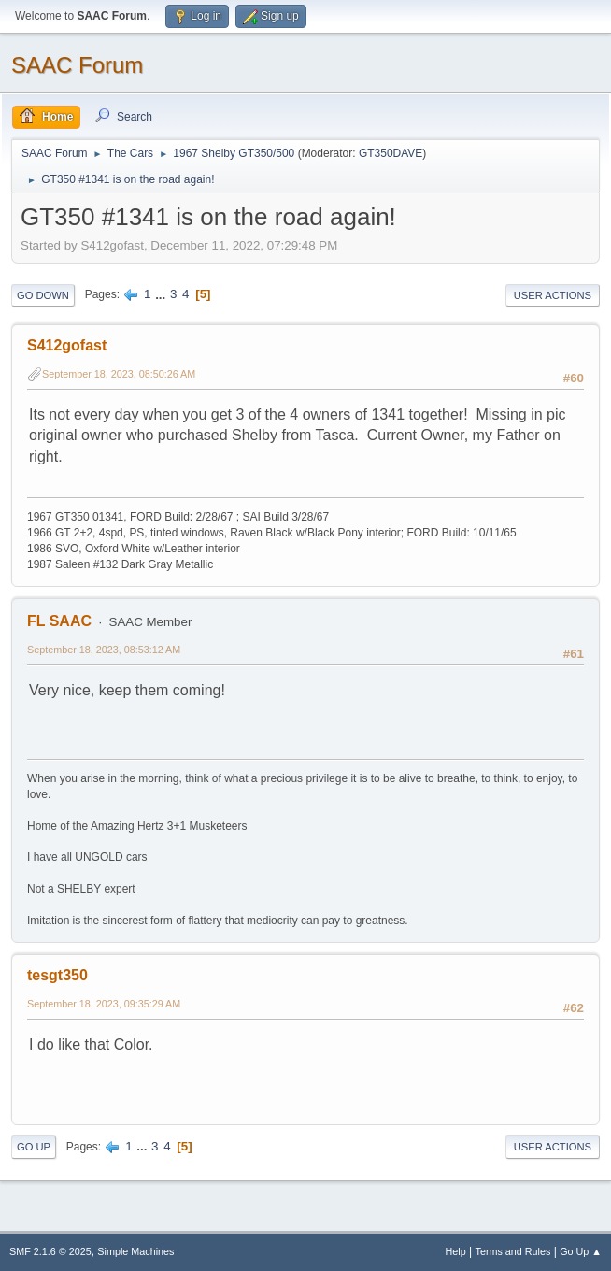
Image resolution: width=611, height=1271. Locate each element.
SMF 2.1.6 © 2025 (50, 1251)
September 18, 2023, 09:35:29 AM (103, 1003)
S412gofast (67, 345)
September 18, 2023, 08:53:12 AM (103, 649)
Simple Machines (135, 1251)
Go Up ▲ (581, 1251)
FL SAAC (59, 621)
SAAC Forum (77, 65)
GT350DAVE (390, 153)
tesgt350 (57, 975)
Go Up (33, 1146)
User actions (552, 295)
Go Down (43, 295)
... (162, 294)
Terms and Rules (513, 1251)
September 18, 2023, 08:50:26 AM (118, 373)
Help (456, 1251)
